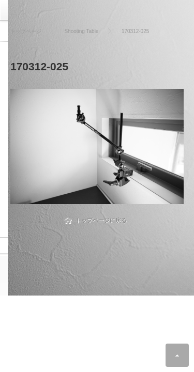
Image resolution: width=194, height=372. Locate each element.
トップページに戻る (101, 220)
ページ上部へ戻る (177, 355)
